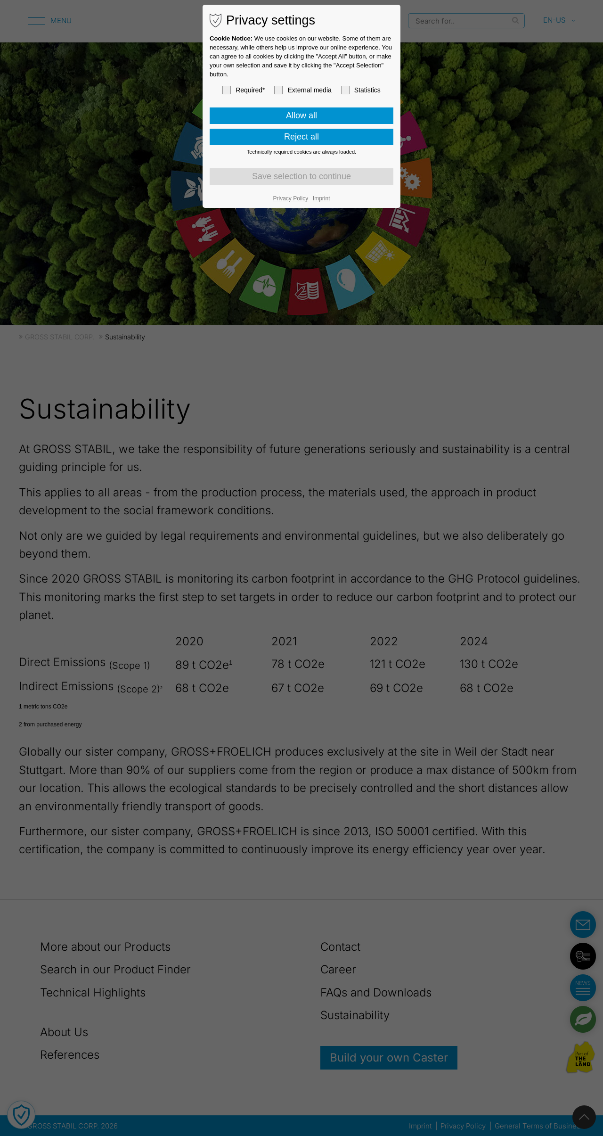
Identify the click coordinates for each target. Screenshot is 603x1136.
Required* (243, 90)
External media (302, 90)
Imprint (321, 198)
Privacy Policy (291, 198)
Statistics (361, 90)
